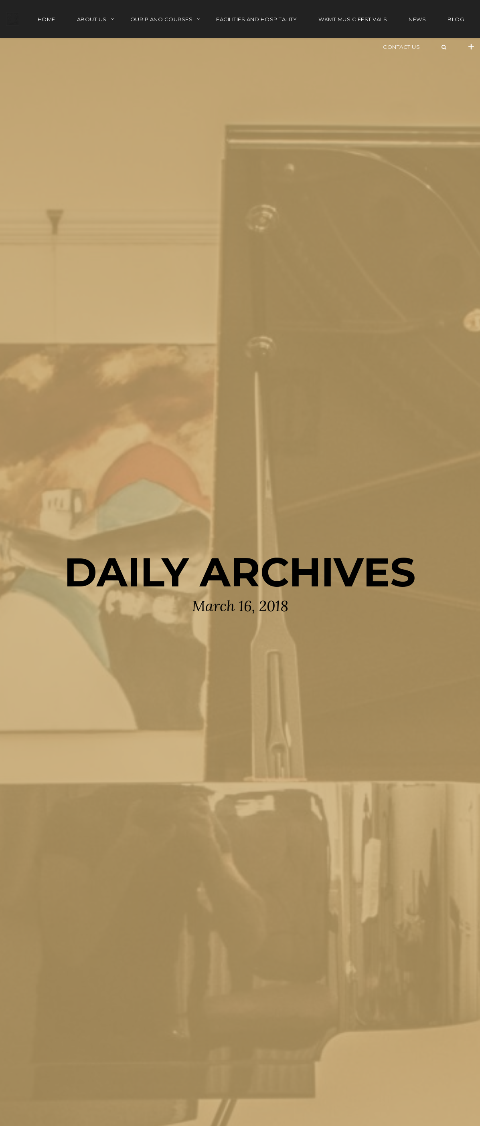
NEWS (417, 19)
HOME (46, 19)
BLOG (456, 19)
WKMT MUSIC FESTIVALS (352, 19)
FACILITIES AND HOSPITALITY (256, 19)
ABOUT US (92, 19)
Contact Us (401, 47)
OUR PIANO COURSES (161, 19)
